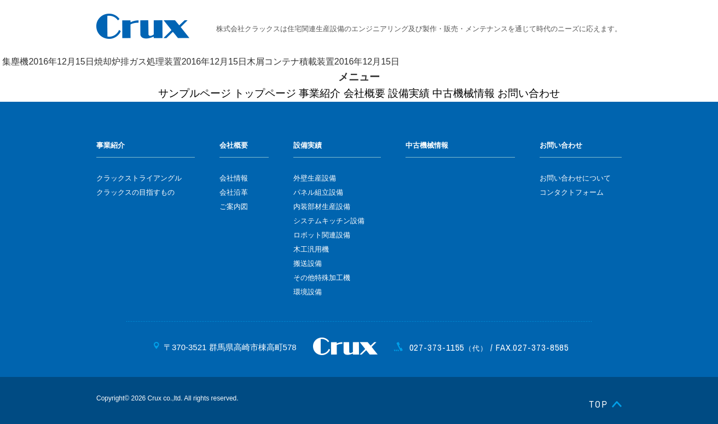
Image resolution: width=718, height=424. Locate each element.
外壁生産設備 (314, 178)
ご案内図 (233, 206)
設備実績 (409, 93)
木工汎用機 (311, 249)
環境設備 (307, 292)
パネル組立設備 (318, 192)
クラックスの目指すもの (135, 192)
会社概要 (364, 93)
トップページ (265, 93)
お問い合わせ (528, 93)
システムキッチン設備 (328, 221)
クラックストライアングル (139, 178)
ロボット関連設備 (321, 235)
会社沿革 (233, 192)
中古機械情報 (463, 93)
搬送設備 (307, 263)
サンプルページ (194, 93)
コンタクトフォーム (572, 192)
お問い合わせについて (575, 178)
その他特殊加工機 (321, 278)
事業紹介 (319, 93)
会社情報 (233, 178)
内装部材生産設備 (321, 206)
